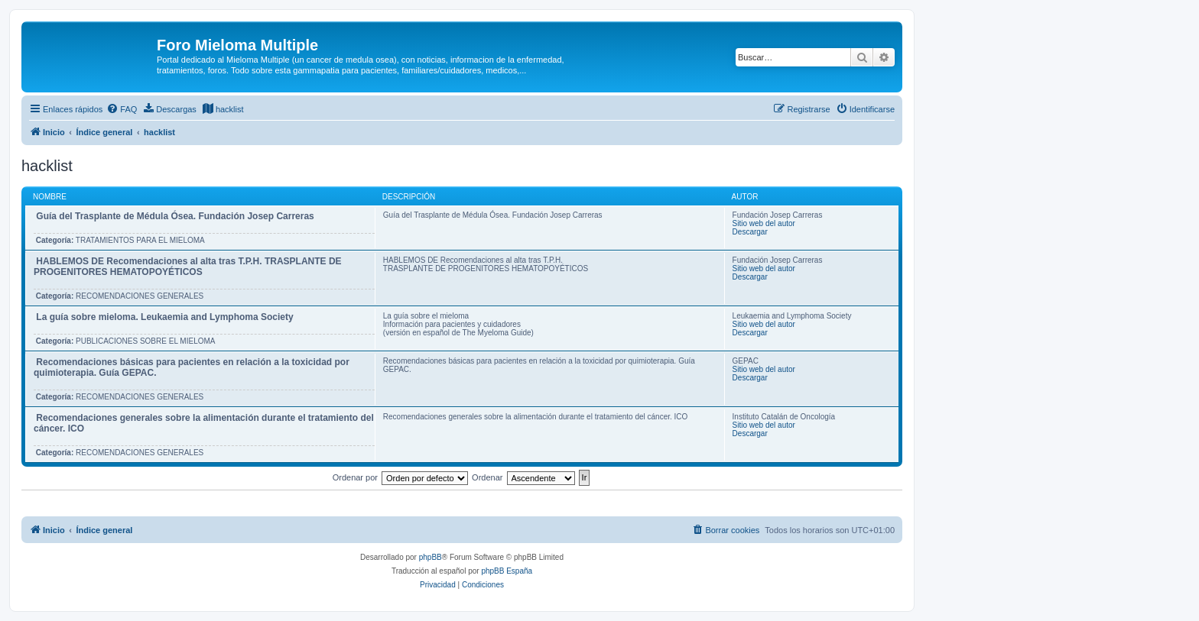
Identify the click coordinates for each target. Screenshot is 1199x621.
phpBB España (506, 571)
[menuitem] (121, 109)
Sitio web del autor (764, 223)
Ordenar (487, 477)
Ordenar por (355, 477)
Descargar (750, 232)
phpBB (430, 557)
